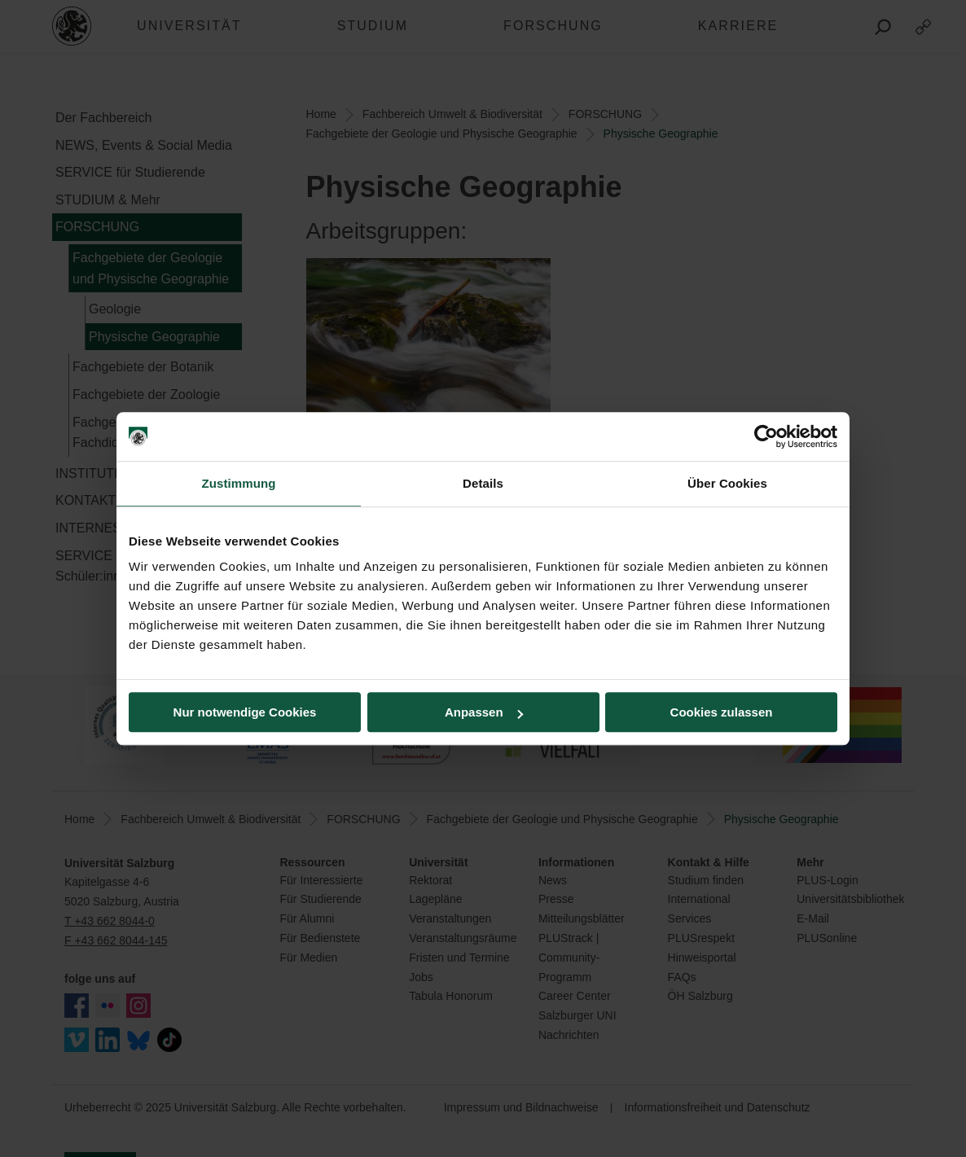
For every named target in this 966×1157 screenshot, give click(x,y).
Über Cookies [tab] (727, 483)
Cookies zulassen (721, 712)
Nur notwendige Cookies (245, 712)
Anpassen (484, 712)
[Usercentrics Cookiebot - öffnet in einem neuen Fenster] (766, 436)
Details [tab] (483, 483)
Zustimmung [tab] (239, 483)
